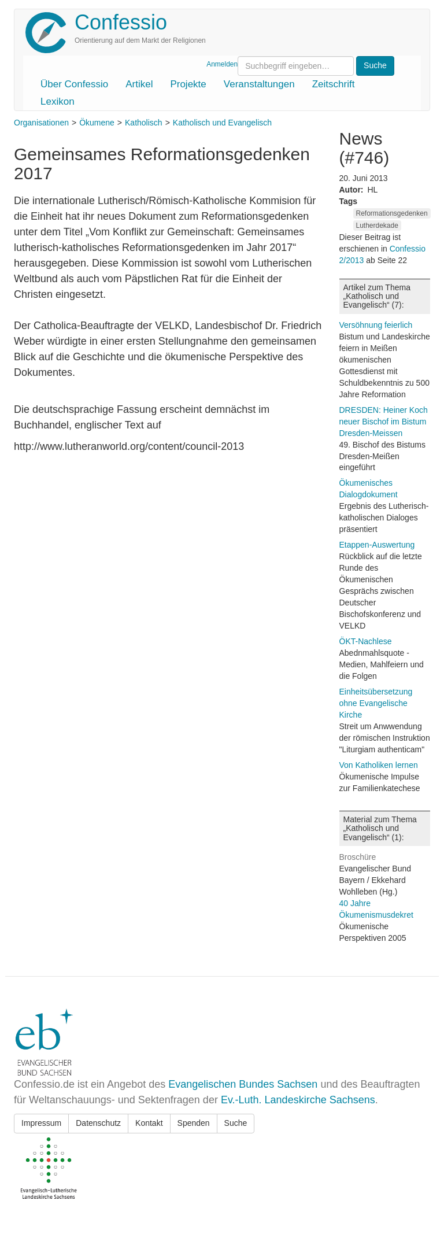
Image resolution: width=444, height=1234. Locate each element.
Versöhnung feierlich (376, 325)
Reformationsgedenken (392, 213)
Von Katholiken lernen (378, 765)
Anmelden (222, 64)
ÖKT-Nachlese (365, 641)
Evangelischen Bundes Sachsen (242, 1084)
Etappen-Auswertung (377, 544)
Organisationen (41, 122)
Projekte (188, 84)
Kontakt (148, 1123)
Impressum (41, 1123)
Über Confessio (74, 84)
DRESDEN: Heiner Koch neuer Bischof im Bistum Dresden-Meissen (383, 421)
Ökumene (96, 122)
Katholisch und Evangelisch (222, 122)
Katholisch (143, 122)
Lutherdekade (377, 225)
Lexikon (57, 101)
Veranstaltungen (259, 84)
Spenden (193, 1123)
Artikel (139, 84)
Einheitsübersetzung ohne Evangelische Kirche (376, 703)
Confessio (121, 22)
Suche (235, 1123)
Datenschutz (98, 1123)
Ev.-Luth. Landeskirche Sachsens (298, 1100)
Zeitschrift (333, 84)
